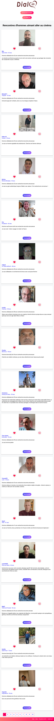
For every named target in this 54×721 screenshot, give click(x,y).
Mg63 (3, 606)
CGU (36, 719)
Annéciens (4, 393)
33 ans (7, 480)
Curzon (4, 138)
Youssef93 (5, 478)
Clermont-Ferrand (6, 608)
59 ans (13, 394)
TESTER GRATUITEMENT (27, 12)
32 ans (13, 181)
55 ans (9, 437)
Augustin (4, 692)
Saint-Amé (4, 52)
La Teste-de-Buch (6, 266)
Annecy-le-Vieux (6, 394)
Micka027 (4, 94)
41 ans (7, 522)
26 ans (10, 693)
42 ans (10, 52)
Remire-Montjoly (6, 181)
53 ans (9, 95)
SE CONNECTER (27, 17)
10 (32, 714)
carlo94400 (5, 564)
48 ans (13, 266)
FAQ (33, 719)
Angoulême (5, 693)
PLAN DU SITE (42, 719)
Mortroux (4, 351)
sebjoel (4, 265)
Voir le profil (27, 67)
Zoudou (4, 350)
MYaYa (4, 179)
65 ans (8, 138)
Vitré (3, 522)
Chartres (4, 309)
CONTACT (50, 719)
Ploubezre (4, 223)
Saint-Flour (5, 650)
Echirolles (4, 437)
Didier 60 (4, 136)
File (3, 222)
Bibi (3, 51)
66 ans (10, 223)
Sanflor (4, 649)
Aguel (3, 521)
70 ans (10, 650)
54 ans (9, 351)
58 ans (9, 309)
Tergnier (4, 95)
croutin (4, 307)
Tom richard (5, 435)
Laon (3, 480)
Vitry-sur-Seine (6, 565)
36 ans (14, 608)
